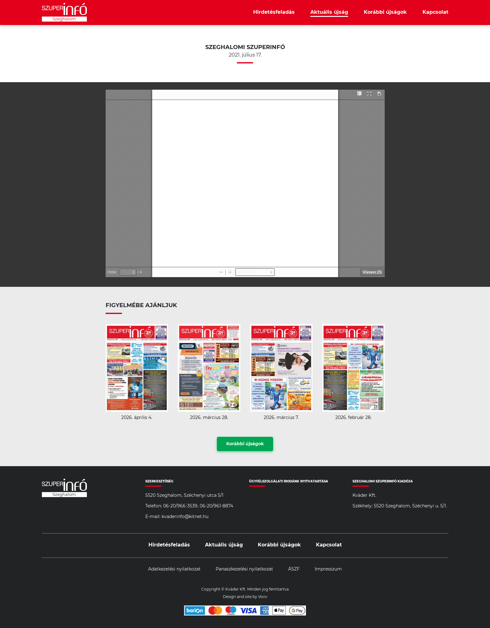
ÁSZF (294, 569)
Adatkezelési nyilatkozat (174, 569)
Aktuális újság (329, 12)
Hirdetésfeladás (274, 12)
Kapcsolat (435, 12)
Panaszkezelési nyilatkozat (244, 569)
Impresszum (328, 569)
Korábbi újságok (385, 12)
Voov (263, 597)
